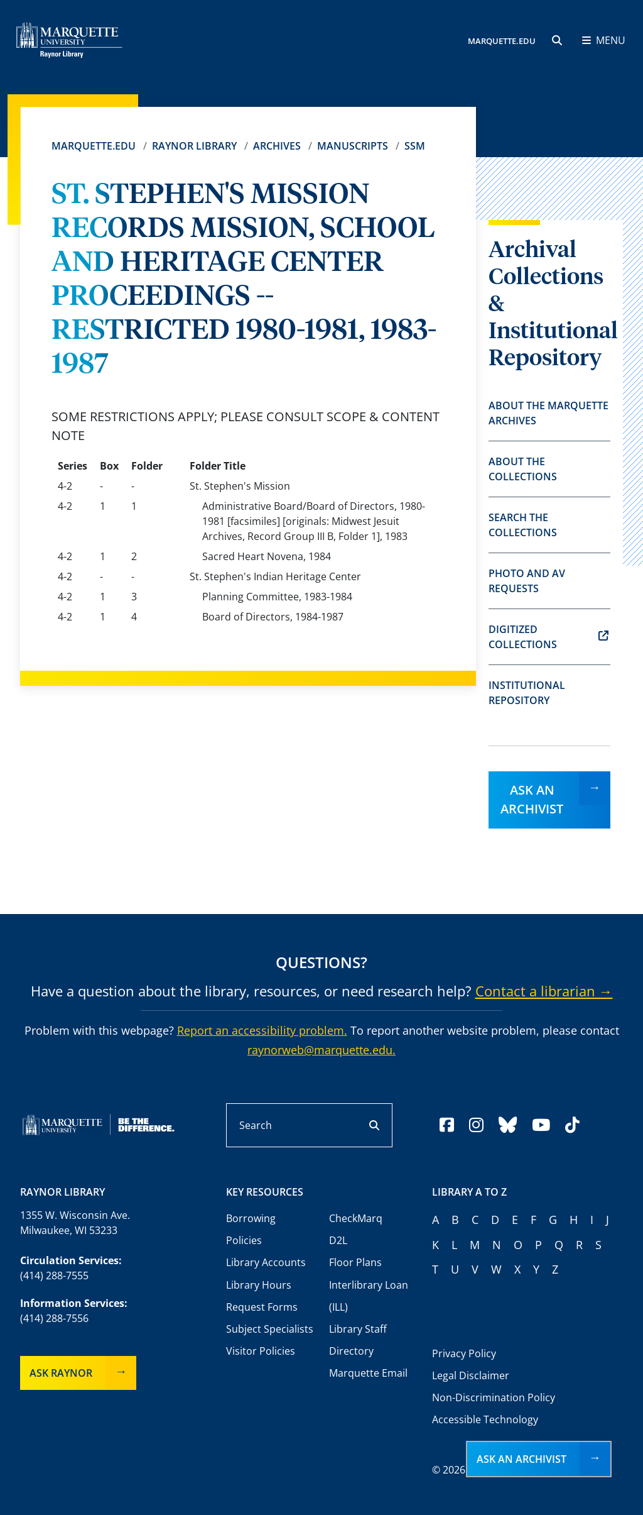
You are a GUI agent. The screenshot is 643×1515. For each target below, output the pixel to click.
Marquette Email (368, 1373)
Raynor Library (194, 146)
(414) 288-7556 (54, 1318)
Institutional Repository (527, 692)
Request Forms (262, 1307)
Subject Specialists (269, 1329)
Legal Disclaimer (470, 1375)
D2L (338, 1240)
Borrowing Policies (251, 1229)
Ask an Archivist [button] (521, 1459)
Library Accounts (266, 1262)
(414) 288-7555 (54, 1275)
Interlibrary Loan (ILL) (368, 1296)
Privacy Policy (464, 1353)
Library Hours (258, 1285)
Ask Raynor (61, 1373)
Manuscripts (352, 146)
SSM (414, 146)
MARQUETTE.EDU (502, 41)
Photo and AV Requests (527, 580)
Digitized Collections (548, 636)
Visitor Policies (260, 1351)
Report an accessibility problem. (262, 1030)
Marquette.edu (93, 146)
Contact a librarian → (544, 990)
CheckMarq (355, 1218)
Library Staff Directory (358, 1340)
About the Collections (523, 468)
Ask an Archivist (531, 799)
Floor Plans (355, 1262)
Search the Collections (523, 524)
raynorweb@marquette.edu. (321, 1049)
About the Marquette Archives (548, 413)
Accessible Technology (485, 1419)
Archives (277, 146)
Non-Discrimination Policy (493, 1397)
